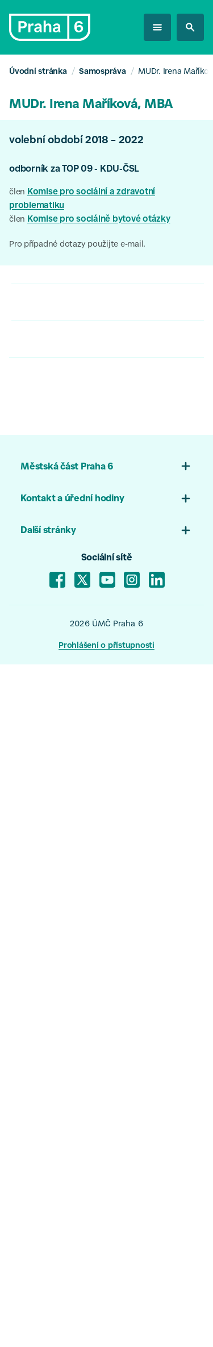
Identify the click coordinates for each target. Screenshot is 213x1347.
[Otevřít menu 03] (186, 530)
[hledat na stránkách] (190, 27)
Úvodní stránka (38, 72)
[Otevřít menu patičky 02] (186, 498)
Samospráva (102, 72)
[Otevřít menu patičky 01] (186, 466)
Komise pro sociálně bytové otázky (98, 219)
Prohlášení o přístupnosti (106, 646)
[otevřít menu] (157, 27)
